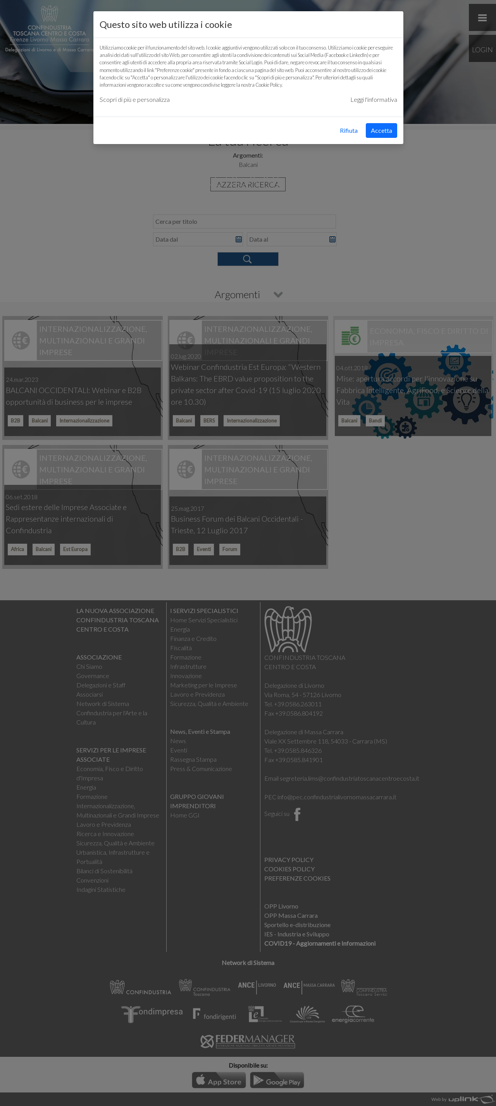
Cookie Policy (268, 85)
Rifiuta (349, 130)
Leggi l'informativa (373, 99)
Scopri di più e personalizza (135, 99)
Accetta (381, 130)
